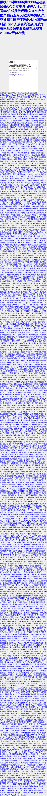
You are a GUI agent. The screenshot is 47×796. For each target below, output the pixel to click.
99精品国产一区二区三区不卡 (15, 707)
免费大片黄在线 (22, 283)
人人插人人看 (37, 703)
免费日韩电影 (30, 771)
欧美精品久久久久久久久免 (26, 433)
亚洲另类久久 (19, 728)
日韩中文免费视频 (39, 716)
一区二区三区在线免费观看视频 (25, 193)
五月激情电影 (31, 474)
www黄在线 (7, 249)
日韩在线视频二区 (16, 613)
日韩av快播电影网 (34, 258)
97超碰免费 (39, 418)
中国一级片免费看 (32, 262)
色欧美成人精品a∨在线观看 (34, 133)
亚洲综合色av (8, 497)
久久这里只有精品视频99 (34, 568)
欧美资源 (43, 429)
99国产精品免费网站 (37, 666)
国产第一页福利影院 (26, 553)
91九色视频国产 (14, 326)
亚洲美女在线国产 (19, 249)
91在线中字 (31, 236)
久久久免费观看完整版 (9, 371)
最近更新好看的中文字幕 (10, 574)
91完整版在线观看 (10, 679)
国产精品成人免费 (11, 540)
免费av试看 (13, 345)
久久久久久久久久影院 (25, 679)
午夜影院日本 (18, 232)
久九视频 (9, 675)
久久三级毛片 (11, 594)
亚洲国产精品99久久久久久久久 (34, 288)
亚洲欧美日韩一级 (38, 343)
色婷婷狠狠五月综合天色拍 (27, 172)
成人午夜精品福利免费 (24, 694)
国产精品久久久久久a (22, 230)
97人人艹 (33, 536)
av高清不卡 (43, 606)
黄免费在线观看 (19, 510)
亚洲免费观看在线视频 (23, 722)
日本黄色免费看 (34, 583)
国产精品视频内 (28, 350)
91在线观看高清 (14, 506)
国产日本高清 (36, 253)
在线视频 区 (36, 435)
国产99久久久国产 (31, 178)
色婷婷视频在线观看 (26, 294)
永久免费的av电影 (40, 724)
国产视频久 (33, 731)
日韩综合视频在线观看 (25, 454)
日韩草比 (25, 598)
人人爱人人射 (19, 746)
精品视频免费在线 (21, 245)
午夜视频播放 (18, 365)
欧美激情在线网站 (14, 598)
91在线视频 (35, 223)
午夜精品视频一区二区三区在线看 (33, 196)
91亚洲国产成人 (35, 756)
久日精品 (8, 660)
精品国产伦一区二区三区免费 (11, 767)
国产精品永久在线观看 (29, 769)
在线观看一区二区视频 (19, 529)
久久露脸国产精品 (31, 431)
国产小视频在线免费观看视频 (24, 367)
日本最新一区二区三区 (27, 630)
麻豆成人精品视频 (38, 322)
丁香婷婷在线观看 (30, 442)
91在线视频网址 (11, 148)
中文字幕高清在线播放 (32, 632)
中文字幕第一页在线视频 (10, 215)
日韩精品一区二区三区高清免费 (21, 127)
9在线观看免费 (6, 581)
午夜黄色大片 (25, 322)
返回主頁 (12, 75)
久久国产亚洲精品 (24, 243)
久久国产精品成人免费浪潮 (34, 268)
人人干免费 (10, 183)
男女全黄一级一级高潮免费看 (18, 673)
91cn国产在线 (6, 525)
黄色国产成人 (31, 542)
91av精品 (19, 392)
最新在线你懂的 (12, 206)
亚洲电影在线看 (17, 780)
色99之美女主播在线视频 (9, 681)
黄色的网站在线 (36, 621)
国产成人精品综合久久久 (17, 260)
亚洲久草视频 (8, 583)
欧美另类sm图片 (39, 728)
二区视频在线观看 (26, 142)
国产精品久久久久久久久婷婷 (31, 108)
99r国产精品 (12, 380)
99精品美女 (29, 238)
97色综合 (38, 275)
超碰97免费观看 (38, 748)
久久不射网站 (15, 106)
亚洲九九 (19, 585)
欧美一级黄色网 (41, 420)
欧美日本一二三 (8, 320)
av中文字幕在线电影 (23, 183)
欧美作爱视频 (28, 508)
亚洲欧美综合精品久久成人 (22, 555)
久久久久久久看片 (16, 654)
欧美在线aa (23, 388)
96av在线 (6, 701)
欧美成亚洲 (40, 780)
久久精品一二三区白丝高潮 (18, 688)
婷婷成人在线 (10, 713)
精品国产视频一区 (21, 583)
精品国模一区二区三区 (14, 549)
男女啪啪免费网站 (36, 598)
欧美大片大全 (6, 542)
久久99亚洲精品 (24, 153)
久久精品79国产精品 (12, 168)
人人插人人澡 (10, 502)
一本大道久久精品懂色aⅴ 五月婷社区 (14, 726)
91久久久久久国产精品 (13, 247)
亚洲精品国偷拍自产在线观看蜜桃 (28, 136)
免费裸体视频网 (7, 328)
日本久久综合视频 (7, 375)
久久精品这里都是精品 (19, 159)
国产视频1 (20, 502)
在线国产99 (4, 279)
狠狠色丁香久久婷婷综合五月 (17, 335)
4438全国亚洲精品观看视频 (13, 268)
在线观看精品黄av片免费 (34, 786)
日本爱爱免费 (31, 765)
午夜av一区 (20, 600)
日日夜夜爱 (33, 529)
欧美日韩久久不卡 (9, 285)
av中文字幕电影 (24, 345)
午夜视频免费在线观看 (14, 399)
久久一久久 (4, 668)
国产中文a (10, 431)
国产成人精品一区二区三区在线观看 (26, 281)
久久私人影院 (27, 564)
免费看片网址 (26, 168)
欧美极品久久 (41, 472)
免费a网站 (30, 510)
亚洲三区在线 (14, 658)
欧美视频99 (40, 589)
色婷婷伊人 (37, 142)
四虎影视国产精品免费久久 (32, 356)
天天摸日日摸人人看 (21, 185)
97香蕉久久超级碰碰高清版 (13, 178)
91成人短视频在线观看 (27, 686)
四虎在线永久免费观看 (20, 609)
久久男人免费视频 (7, 114)
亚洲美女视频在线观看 (37, 602)
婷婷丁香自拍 (10, 694)
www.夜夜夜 (34, 675)
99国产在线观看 (40, 454)
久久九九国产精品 (26, 624)
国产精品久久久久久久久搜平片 (28, 698)
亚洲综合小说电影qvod (11, 733)
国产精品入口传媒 (24, 487)
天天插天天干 (18, 416)
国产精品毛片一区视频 (8, 243)
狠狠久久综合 (38, 594)
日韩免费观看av (25, 596)
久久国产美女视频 (11, 170)
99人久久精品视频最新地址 (18, 602)
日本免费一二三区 (15, 296)
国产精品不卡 (13, 628)
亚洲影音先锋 (18, 140)
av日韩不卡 (18, 782)
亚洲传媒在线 (24, 315)
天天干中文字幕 (9, 360)
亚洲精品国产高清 (30, 549)
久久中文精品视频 (31, 270)
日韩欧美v (40, 187)
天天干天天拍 (34, 292)
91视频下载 (42, 512)
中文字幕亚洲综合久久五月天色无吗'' (27, 636)
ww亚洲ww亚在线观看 (29, 106)
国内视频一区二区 (28, 225)
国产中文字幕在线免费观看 (31, 658)
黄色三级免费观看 (28, 390)
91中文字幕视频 (15, 332)
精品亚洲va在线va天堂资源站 (30, 318)
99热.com (42, 425)
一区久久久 (28, 444)
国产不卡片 (4, 345)
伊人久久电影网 (15, 489)
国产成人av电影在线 (32, 746)
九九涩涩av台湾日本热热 (15, 382)
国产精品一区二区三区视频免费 (26, 677)
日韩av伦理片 (10, 439)
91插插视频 (5, 508)
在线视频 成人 (32, 606)
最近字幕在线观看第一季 (30, 619)
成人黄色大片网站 (13, 619)
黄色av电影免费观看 (17, 255)
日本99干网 (4, 397)
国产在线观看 (27, 671)
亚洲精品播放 (18, 551)
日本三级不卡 (28, 392)
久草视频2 (4, 752)
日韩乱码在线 (35, 448)
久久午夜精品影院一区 (19, 701)
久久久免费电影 (24, 557)
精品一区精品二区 (28, 467)
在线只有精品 (31, 482)
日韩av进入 (39, 232)
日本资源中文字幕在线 (14, 459)
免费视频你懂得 (25, 716)
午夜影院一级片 (21, 662)
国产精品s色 (15, 228)
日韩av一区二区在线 (29, 247)
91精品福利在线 (7, 185)
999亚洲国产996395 (22, 223)
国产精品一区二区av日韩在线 (23, 418)
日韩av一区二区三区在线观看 (27, 683)
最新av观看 (15, 322)
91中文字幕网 (38, 782)
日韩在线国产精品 (38, 151)
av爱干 (2, 431)
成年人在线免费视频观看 (24, 617)
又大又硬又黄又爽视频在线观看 (34, 112)
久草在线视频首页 (28, 290)
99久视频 (35, 285)
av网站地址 (39, 200)
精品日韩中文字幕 (24, 285)
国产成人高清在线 (29, 604)
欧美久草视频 (16, 337)
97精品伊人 (5, 534)
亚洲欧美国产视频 (39, 555)
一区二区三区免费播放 (28, 215)
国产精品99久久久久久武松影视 (34, 240)
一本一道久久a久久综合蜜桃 (32, 202)
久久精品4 (8, 118)
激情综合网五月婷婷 (33, 144)
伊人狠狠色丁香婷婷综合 (22, 748)
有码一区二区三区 (38, 641)
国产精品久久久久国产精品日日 (21, 110)
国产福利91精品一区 (31, 307)
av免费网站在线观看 (27, 645)
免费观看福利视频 (32, 181)
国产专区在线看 (9, 392)
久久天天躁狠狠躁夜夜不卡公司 (16, 330)
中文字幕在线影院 (28, 775)
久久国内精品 (42, 369)
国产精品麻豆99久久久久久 (26, 778)
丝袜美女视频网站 (14, 703)
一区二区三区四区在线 (16, 144)
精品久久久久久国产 (35, 752)
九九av (37, 138)
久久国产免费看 (25, 628)
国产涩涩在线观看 (27, 397)
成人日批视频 (24, 664)
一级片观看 (12, 527)
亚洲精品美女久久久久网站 (13, 403)
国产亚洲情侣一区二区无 (23, 724)
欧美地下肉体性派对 (39, 183)
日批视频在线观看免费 (17, 258)
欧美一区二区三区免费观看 (35, 273)
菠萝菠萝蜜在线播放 (28, 213)
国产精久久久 (15, 397)
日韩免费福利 (30, 255)
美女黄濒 (41, 585)
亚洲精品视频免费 (23, 324)
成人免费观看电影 (22, 129)
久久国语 (9, 773)
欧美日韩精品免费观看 (29, 125)
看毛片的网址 (27, 395)
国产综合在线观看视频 (32, 437)
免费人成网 (23, 566)
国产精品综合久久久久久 (13, 288)
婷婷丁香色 (16, 401)
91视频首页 (20, 482)
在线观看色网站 (17, 264)
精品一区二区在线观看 (35, 313)
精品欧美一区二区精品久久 (34, 465)
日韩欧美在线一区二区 (16, 166)
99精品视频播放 (35, 234)
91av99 (32, 422)
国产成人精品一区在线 (30, 525)
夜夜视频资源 (8, 728)
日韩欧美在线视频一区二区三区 (21, 668)
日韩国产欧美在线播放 (32, 709)
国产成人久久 (24, 448)
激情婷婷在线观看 (21, 375)
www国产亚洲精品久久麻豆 (10, 390)
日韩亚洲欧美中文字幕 (30, 266)
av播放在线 (7, 671)
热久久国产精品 (20, 651)
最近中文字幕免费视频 (25, 572)
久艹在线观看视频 (22, 713)
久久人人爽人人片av (12, 512)
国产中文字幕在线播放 (29, 512)
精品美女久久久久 (36, 315)
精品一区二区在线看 (29, 493)
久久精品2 (11, 307)
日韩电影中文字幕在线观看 (32, 491)
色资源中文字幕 (9, 433)
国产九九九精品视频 (25, 380)
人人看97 (40, 542)
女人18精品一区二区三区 (14, 478)
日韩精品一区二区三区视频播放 (17, 414)
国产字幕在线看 (7, 151)
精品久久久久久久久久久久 (29, 521)
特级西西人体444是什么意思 (23, 649)
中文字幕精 (17, 491)
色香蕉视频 (13, 570)
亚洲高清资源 (17, 737)
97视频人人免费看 (11, 720)
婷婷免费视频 (41, 213)
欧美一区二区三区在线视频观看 (21, 384)
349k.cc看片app (23, 621)
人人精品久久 (36, 332)
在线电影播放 (22, 148)
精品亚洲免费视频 (39, 191)
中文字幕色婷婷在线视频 (14, 576)
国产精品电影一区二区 (9, 626)
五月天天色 (4, 587)
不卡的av (30, 221)
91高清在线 (26, 298)
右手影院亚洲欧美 (16, 121)
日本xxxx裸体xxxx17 (13, 469)
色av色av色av (18, 157)
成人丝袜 (19, 307)
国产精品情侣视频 (30, 140)
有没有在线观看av (30, 399)
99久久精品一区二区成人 (33, 264)
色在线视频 (21, 461)
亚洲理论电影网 (28, 138)
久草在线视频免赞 (39, 750)
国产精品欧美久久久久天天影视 (27, 163)
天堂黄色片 (35, 230)
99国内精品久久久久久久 (15, 495)
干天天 (16, 675)
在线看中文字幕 (32, 735)
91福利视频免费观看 (17, 474)
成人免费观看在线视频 (11, 546)
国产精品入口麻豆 (13, 739)
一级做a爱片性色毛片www (21, 155)
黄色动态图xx (34, 375)
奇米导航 (38, 221)
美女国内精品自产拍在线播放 (25, 217)
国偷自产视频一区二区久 (36, 534)
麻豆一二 (38, 649)
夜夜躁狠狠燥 (5, 159)
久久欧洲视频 (36, 345)
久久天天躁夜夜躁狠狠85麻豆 (12, 519)
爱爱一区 (33, 324)
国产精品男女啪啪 (19, 741)
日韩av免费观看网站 (35, 662)
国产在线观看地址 (13, 769)
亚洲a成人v (13, 517)
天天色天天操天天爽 (39, 540)
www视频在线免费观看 (22, 151)
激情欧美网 (26, 407)
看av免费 (3, 536)
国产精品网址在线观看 (22, 405)
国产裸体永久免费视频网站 (21, 277)
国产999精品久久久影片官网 (33, 296)
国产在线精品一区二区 (8, 718)
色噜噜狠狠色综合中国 (31, 514)
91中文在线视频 (12, 647)
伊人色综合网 (5, 484)
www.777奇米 (33, 174)
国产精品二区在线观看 (14, 429)
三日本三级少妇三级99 (22, 643)
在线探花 (14, 611)
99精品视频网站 (7, 193)
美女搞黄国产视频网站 (26, 251)
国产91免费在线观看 (31, 613)
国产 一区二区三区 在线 (25, 176)
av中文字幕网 (16, 666)
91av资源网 (16, 671)
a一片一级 (7, 401)
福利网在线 (40, 422)
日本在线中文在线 (16, 133)
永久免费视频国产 (25, 206)
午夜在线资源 (40, 157)
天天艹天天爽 (26, 641)
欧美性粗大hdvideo (16, 587)
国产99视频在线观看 (32, 382)
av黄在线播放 (14, 189)
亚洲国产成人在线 (31, 660)
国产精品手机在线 (7, 735)
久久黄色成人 (29, 232)
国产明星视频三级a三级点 (15, 765)
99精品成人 (15, 425)
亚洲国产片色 (34, 305)
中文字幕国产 (26, 311)
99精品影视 (33, 457)
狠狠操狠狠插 (30, 210)
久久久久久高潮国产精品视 (10, 427)
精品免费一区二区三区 (13, 240)
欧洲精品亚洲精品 (39, 506)
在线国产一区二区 (13, 641)
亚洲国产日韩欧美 (35, 159)
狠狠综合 (28, 728)
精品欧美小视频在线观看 (17, 131)
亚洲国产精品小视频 (12, 213)
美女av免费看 (34, 335)
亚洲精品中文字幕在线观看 (32, 489)
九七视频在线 (27, 208)
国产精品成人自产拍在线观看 (26, 204)
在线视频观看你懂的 (12, 187)
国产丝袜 (14, 358)
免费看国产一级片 (34, 707)
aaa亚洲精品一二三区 (13, 407)
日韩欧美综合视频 (18, 542)
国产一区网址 (35, 664)
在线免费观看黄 (33, 651)
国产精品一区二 (33, 439)
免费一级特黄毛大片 (7, 136)
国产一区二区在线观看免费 (36, 410)
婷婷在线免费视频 (11, 763)
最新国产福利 (42, 450)
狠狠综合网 (28, 551)
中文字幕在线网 (27, 352)
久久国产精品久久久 (26, 793)
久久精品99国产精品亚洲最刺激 (24, 472)
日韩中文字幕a (38, 208)
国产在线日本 (9, 238)
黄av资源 (18, 514)
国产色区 (24, 739)
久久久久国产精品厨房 (30, 469)
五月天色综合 (18, 437)
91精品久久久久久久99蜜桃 (13, 696)
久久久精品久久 (12, 146)
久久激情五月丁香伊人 (30, 341)
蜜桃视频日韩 (31, 461)
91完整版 (6, 322)
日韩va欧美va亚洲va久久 (28, 146)
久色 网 (39, 754)
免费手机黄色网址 (16, 465)
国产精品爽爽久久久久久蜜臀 (35, 587)
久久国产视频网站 (18, 116)
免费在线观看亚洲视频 (29, 401)
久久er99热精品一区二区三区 (15, 795)
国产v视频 (5, 474)
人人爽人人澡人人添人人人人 (19, 536)
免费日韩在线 (8, 245)
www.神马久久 (27, 767)
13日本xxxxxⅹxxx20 (18, 339)
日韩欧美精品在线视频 (37, 388)
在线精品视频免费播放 (9, 251)
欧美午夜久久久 (6, 157)
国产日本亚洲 (5, 611)
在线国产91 (28, 782)
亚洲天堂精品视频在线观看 (36, 249)
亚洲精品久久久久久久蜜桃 (10, 103)
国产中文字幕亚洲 (32, 476)
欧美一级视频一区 (7, 422)
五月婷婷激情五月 (27, 189)
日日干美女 (37, 647)
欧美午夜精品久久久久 (37, 688)
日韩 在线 (34, 591)
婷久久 (11, 457)
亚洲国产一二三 (40, 572)
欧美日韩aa (36, 311)
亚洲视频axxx (20, 386)
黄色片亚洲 (15, 711)
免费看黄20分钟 (24, 161)
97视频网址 (15, 352)
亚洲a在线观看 (8, 617)
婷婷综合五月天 (17, 499)
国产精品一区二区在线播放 (34, 403)
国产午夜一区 (19, 561)
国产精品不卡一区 (40, 508)
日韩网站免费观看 (14, 208)
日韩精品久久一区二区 (8, 153)
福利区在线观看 (7, 510)
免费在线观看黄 (39, 395)
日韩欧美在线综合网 (31, 429)
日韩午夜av (28, 365)
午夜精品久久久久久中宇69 (26, 450)
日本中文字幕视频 (21, 639)
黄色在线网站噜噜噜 (28, 187)
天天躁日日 (21, 181)
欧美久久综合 (19, 771)
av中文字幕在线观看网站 (20, 591)
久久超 (9, 446)
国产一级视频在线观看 (16, 504)
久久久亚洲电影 (18, 446)
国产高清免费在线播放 (8, 198)
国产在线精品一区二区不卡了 (30, 170)
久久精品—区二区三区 (22, 497)
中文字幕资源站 (15, 604)
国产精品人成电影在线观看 (18, 292)
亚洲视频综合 (8, 746)
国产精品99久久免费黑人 (9, 716)
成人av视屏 (13, 487)
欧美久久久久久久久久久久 (16, 313)
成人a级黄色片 (35, 673)
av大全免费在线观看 (23, 692)
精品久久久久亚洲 (14, 559)
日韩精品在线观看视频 (22, 309)
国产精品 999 (20, 410)
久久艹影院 (39, 527)
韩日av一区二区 (20, 303)
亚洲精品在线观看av (33, 611)
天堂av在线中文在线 (36, 362)
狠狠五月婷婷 (27, 750)
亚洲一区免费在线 (18, 568)
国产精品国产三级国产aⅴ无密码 (23, 200)
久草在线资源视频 (30, 416)
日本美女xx (16, 525)
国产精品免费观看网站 (8, 412)
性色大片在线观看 (21, 756)
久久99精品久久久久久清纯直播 (35, 523)
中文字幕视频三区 (24, 412)
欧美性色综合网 (36, 161)
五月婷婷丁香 (30, 561)
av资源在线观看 (38, 480)
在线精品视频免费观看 (19, 743)
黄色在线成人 (29, 157)
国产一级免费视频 (34, 260)
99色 (29, 303)
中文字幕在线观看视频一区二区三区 (22, 784)
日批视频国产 (37, 309)
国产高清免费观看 (40, 579)
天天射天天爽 (30, 600)
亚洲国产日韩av (10, 172)
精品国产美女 (16, 493)
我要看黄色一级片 (22, 422)
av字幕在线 (38, 123)
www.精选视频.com (18, 484)
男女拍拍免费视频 (27, 733)
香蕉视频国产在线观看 (13, 356)
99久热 (30, 191)
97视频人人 (7, 741)
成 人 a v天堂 (11, 253)
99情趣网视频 (18, 444)
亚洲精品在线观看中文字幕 (25, 114)
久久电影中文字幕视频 (26, 420)
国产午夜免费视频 (37, 720)
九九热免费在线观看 (22, 320)
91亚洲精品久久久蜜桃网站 (36, 339)
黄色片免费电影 (24, 452)
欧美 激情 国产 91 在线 (13, 138)
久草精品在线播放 (30, 121)
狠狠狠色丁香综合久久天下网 (28, 705)
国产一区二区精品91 (7, 324)
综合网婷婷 (37, 551)
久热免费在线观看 (37, 414)
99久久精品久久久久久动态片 (14, 532)
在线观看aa (19, 238)
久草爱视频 (14, 463)
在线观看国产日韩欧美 (28, 574)
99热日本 (4, 457)
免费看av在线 (13, 566)
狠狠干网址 (31, 279)
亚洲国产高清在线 (40, 624)
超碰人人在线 (24, 720)
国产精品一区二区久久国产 (11, 290)
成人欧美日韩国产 (24, 435)
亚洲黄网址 (17, 118)
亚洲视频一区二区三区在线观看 (14, 377)
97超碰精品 (7, 472)
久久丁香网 (31, 131)
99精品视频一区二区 (33, 166)
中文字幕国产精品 (27, 326)
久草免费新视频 (17, 442)
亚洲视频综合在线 (40, 110)
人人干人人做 (39, 380)
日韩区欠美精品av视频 (12, 775)
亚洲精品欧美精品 (37, 790)
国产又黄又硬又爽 (37, 557)
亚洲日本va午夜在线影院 (12, 395)
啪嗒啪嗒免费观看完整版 (9, 275)
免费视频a (12, 181)
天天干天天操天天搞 (20, 234)
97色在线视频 (40, 679)
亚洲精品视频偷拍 (39, 155)
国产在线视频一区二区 (18, 279)
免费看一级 (26, 703)
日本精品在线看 (10, 435)
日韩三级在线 (40, 459)
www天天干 (11, 709)
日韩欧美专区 (13, 343)
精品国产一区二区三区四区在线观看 (23, 369)
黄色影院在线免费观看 (26, 589)
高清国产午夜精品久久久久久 (36, 532)
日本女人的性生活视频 (30, 354)
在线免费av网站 (31, 446)
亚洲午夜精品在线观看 (17, 191)
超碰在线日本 (29, 459)
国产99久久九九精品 (20, 362)
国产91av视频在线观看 (29, 546)
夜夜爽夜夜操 (29, 502)
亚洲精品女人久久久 (20, 581)
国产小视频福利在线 (20, 174)
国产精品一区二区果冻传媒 (15, 262)
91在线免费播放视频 (30, 118)
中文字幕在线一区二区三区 (31, 228)
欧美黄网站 (26, 332)
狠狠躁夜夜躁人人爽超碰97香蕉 (25, 328)
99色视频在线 (11, 454)
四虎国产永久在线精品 (27, 754)
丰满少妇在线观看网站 (25, 527)
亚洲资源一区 (27, 559)
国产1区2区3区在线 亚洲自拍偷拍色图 (32, 517)
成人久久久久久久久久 (11, 108)
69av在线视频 (29, 576)
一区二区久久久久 (24, 480)
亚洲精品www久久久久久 (14, 761)
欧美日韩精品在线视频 (36, 701)
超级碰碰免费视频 (22, 457)
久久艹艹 (3, 703)
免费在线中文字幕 (30, 585)
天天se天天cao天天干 (9, 557)
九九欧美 (21, 718)
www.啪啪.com (13, 624)
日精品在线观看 (38, 643)
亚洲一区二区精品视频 (9, 452)
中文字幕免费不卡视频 (29, 711)
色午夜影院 (41, 482)
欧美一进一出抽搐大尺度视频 (11, 354)
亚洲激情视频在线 (24, 788)
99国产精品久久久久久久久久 (15, 219)
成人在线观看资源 (7, 514)
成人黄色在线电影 (30, 737)
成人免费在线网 (12, 448)
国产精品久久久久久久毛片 (16, 606)
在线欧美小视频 (6, 174)
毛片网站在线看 (20, 300)
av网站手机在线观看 (18, 534)
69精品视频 (28, 696)
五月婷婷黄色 (6, 609)
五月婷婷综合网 (40, 733)
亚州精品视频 (33, 245)
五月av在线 (42, 172)
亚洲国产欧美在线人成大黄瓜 (12, 112)
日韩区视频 (37, 722)
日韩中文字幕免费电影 (27, 570)
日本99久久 (10, 223)
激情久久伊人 (10, 692)
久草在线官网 (39, 127)
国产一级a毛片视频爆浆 (29, 425)
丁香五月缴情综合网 (34, 219)
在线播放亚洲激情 (7, 643)
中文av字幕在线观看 (26, 275)
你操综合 (22, 611)
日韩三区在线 (14, 125)
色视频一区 (9, 367)
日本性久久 (7, 737)
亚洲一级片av (8, 300)
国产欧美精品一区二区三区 (10, 690)
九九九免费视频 (37, 628)
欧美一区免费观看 (38, 277)
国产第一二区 (19, 210)
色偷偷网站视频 (10, 615)
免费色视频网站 (36, 153)
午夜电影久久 (13, 664)
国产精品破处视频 (18, 476)
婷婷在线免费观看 (34, 566)
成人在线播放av (27, 506)
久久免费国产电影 (33, 300)
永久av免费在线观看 (26, 371)
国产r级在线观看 (25, 358)
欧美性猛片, (24, 675)
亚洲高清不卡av (41, 326)
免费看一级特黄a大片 (8, 461)
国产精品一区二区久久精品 (24, 373)
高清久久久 (19, 431)
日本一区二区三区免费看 (18, 752)
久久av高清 (4, 604)
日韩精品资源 (29, 654)
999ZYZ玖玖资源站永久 (9, 589)
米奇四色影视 (13, 315)
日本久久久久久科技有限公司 (23, 544)
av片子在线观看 (39, 352)
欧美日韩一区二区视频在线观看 (31, 681)
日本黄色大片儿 (16, 508)
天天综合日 (33, 330)
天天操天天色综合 (26, 123)
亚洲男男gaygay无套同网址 (32, 337)
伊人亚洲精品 (21, 439)
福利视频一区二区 (19, 221)
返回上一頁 (20, 75)
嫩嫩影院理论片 (26, 463)
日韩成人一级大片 (11, 521)
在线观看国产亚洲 (7, 782)
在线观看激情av (17, 523)
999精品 (20, 347)
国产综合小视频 (41, 553)
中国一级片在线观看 (34, 377)
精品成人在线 (21, 360)
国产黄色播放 (40, 373)
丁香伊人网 (41, 765)
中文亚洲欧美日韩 (32, 116)
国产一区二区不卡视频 (25, 615)
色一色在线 (10, 386)
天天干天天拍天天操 (37, 713)
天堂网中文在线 (25, 540)
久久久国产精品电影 (37, 609)
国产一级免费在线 (31, 761)
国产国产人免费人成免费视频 (15, 634)
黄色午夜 (19, 709)
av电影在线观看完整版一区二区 (14, 538)
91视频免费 (13, 142)
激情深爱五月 (20, 735)
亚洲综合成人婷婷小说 (34, 484)
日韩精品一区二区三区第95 (34, 478)
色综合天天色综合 (30, 519)
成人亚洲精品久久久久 (19, 305)
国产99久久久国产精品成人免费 (21, 758)
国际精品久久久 (30, 780)
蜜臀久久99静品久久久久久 (24, 773)
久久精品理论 (35, 129)
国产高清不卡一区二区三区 (11, 341)
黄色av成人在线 (13, 645)
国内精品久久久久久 (10, 388)
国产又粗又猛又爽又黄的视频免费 (25, 656)
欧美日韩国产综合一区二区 (16, 236)
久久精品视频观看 (26, 647)
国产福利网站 (8, 561)
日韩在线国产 (30, 718)
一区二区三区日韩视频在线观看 (21, 579)
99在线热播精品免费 (13, 564)
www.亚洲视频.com (7, 722)
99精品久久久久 (25, 343)
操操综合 (25, 666)
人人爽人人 (25, 790)
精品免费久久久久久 (25, 198)
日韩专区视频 (19, 786)
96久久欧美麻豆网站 (28, 103)
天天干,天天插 (6, 555)
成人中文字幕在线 (23, 253)
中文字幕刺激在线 (14, 350)
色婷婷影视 (35, 407)
